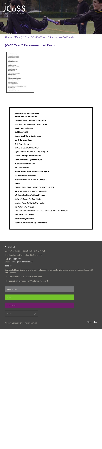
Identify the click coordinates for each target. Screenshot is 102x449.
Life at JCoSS (21, 37)
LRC (32, 37)
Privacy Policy (92, 322)
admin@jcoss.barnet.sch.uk (21, 262)
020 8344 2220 (15, 259)
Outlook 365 (11, 305)
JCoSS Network (13, 289)
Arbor (9, 297)
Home (8, 37)
